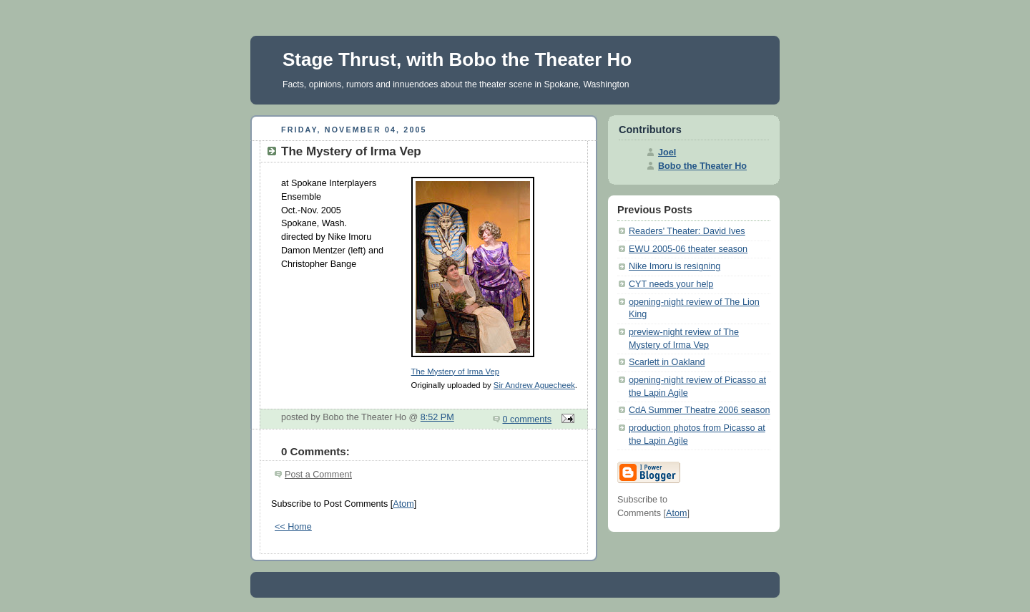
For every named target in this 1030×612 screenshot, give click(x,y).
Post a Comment (318, 475)
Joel (667, 152)
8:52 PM (437, 417)
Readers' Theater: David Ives (687, 231)
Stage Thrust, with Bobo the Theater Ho (457, 59)
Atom (403, 504)
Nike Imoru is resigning (674, 266)
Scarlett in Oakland (667, 362)
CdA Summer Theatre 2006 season (699, 410)
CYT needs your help (671, 284)
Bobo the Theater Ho (702, 166)
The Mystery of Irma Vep (455, 371)
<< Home (293, 527)
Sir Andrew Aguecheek (534, 385)
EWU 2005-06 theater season (688, 249)
